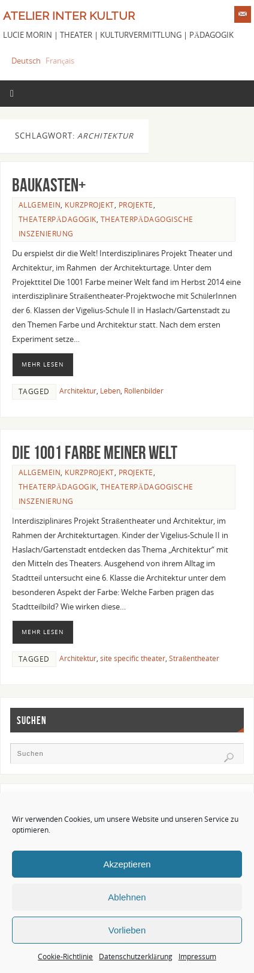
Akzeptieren (126, 864)
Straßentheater (194, 658)
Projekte (136, 205)
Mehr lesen (43, 364)
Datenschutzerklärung (135, 956)
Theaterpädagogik (57, 219)
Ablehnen (127, 897)
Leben (110, 391)
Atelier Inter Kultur (69, 15)
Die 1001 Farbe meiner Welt (94, 453)
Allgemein (40, 205)
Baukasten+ (49, 185)
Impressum (197, 956)
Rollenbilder (144, 391)
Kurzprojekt (89, 205)
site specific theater (132, 658)
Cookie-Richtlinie (65, 956)
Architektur (77, 391)
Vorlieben (127, 930)
